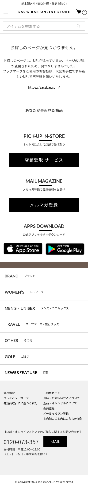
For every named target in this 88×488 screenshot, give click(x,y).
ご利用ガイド (51, 393)
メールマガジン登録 (56, 413)
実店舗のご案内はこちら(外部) (62, 418)
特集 (27, 372)
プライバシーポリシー (18, 398)
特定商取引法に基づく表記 (20, 403)
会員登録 (48, 408)
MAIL (55, 441)
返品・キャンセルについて (60, 403)
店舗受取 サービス (44, 160)
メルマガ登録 (44, 205)
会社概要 (9, 393)
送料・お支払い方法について (61, 398)
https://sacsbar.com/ (44, 87)
